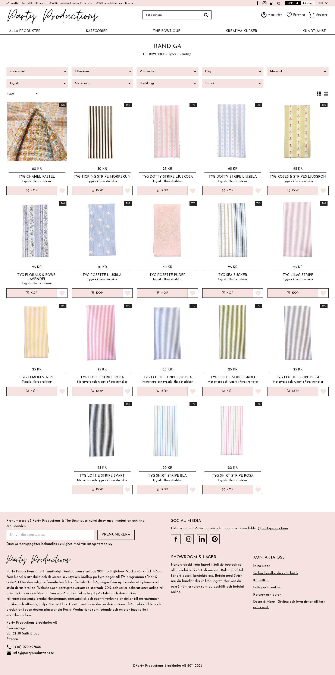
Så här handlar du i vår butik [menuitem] (275, 573)
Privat (293, 3)
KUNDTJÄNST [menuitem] (314, 31)
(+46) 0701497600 (23, 647)
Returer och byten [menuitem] (267, 595)
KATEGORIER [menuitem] (97, 31)
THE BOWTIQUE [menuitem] (166, 31)
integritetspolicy (99, 544)
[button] (295, 14)
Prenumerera (116, 534)
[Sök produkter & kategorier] (172, 14)
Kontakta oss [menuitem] (269, 558)
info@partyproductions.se (30, 653)
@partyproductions (273, 528)
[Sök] (206, 14)
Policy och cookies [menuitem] (267, 587)
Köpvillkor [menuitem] (261, 580)
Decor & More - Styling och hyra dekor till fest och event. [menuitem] (289, 604)
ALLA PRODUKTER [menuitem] (25, 31)
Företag (308, 3)
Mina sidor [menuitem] (261, 566)
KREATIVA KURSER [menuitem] (241, 31)
